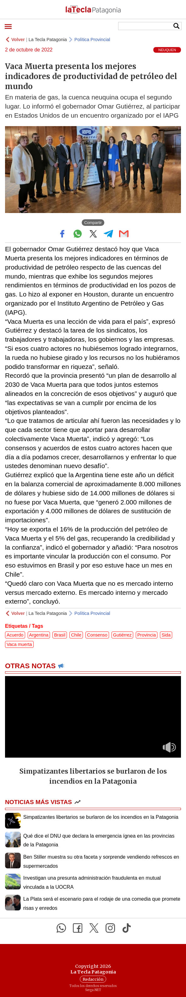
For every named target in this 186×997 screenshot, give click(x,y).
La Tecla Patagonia (48, 39)
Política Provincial (92, 39)
